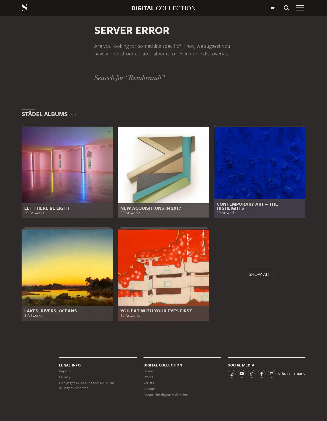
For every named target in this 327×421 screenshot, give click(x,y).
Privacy (64, 377)
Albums (150, 388)
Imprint (65, 371)
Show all (259, 274)
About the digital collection (166, 394)
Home (148, 371)
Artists (149, 383)
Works (149, 377)
